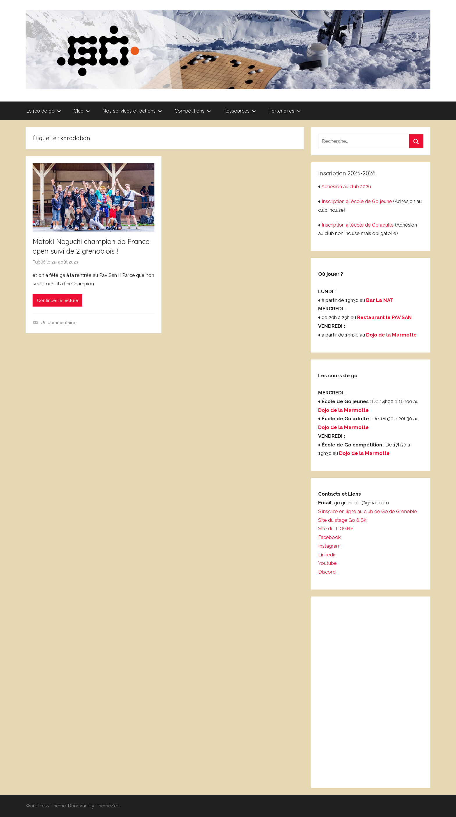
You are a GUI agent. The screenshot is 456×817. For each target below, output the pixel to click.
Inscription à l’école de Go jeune (357, 201)
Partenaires (284, 111)
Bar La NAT (379, 300)
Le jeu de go (43, 111)
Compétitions (192, 111)
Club (82, 111)
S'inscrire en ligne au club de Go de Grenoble (367, 511)
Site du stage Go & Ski (343, 520)
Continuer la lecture (57, 300)
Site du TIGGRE (335, 528)
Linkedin (327, 555)
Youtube (327, 563)
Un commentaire (58, 322)
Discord (327, 572)
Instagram (329, 546)
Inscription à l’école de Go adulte (358, 225)
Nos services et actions (132, 111)
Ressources (239, 111)
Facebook (329, 537)
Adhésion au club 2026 (346, 186)
